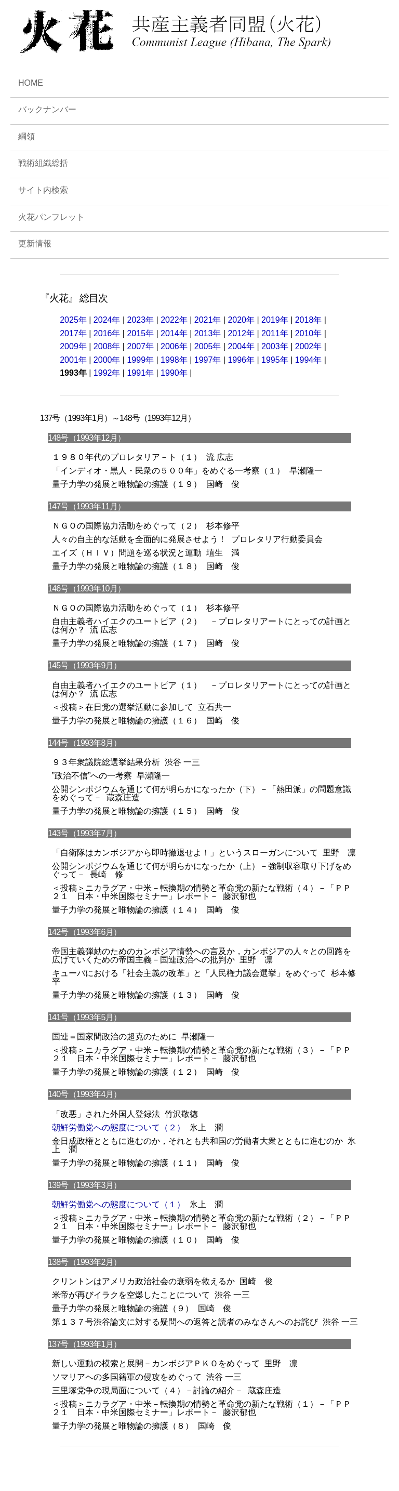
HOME (30, 82)
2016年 (107, 333)
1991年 (140, 372)
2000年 (107, 359)
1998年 (174, 359)
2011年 (274, 333)
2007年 (140, 346)
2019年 (274, 319)
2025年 (74, 319)
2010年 (308, 333)
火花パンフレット (51, 217)
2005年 (207, 346)
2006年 (174, 346)
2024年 (107, 319)
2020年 (241, 319)
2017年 (73, 333)
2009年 (73, 346)
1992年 (107, 372)
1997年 (207, 359)
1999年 (140, 359)
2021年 (207, 319)
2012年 (241, 333)
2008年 (107, 346)
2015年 (140, 333)
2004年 (241, 346)
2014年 (174, 333)
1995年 (274, 359)
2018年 (308, 319)
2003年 (274, 346)
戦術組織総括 (43, 163)
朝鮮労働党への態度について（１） (118, 1204)
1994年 (308, 359)
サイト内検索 (43, 190)
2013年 (207, 333)
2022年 (174, 319)
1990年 (174, 372)
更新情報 (34, 243)
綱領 (26, 136)
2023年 (140, 319)
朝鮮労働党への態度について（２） (118, 1127)
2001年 (73, 359)
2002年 (308, 346)
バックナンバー (47, 109)
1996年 (241, 359)
